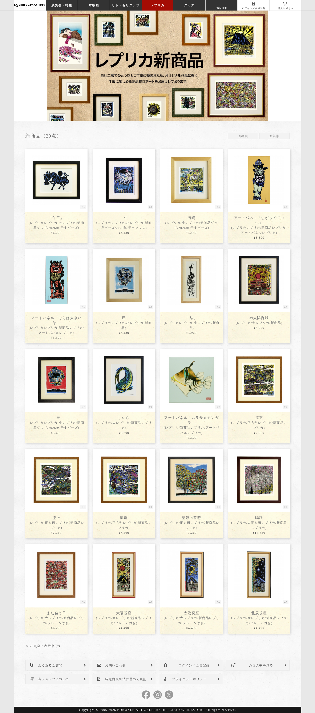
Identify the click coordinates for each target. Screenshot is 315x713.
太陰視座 (191, 618)
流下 (259, 422)
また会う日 (56, 618)
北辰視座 (259, 618)
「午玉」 (56, 223)
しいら (124, 422)
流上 (56, 523)
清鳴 (191, 223)
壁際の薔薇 (191, 523)
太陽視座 (124, 618)
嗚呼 (259, 523)
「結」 (191, 323)
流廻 (124, 523)
